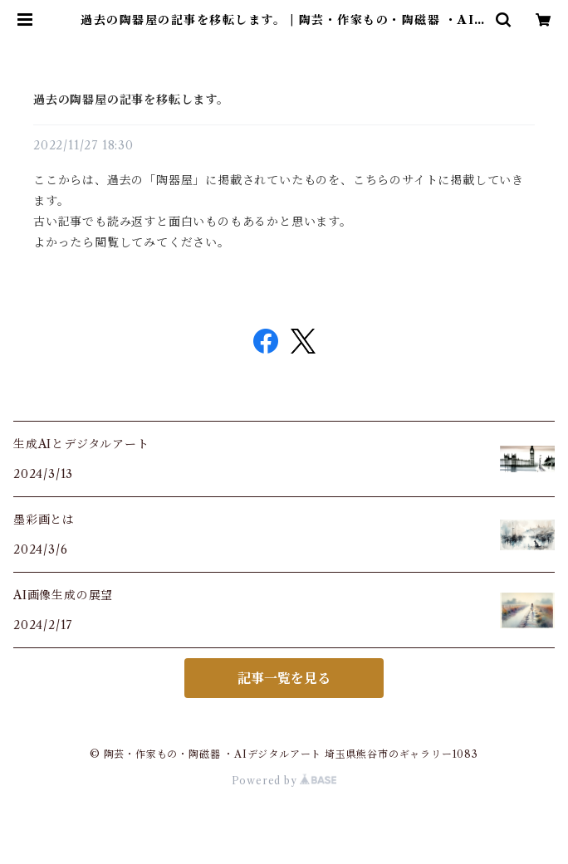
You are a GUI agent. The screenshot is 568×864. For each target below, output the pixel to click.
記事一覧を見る (284, 678)
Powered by (284, 780)
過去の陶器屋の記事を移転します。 (131, 99)
